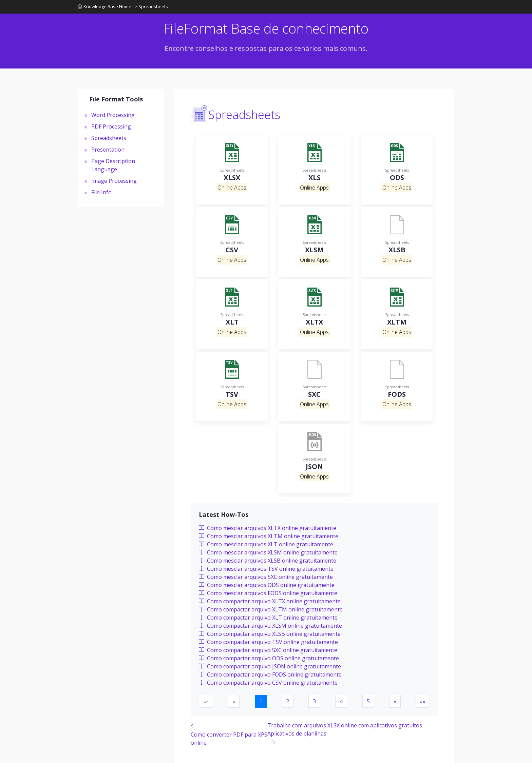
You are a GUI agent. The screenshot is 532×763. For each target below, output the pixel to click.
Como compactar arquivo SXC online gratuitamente (268, 650)
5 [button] (368, 701)
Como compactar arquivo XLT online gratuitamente (268, 617)
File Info (101, 192)
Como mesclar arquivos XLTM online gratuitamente (268, 536)
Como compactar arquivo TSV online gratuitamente (268, 642)
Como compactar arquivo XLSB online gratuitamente (270, 634)
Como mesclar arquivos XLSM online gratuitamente (268, 552)
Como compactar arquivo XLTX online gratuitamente (270, 601)
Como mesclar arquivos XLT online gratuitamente (266, 544)
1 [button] (260, 701)
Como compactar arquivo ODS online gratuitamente (269, 658)
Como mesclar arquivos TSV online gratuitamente (266, 568)
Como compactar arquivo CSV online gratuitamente (268, 682)
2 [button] (287, 701)
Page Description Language (113, 165)
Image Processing (114, 180)
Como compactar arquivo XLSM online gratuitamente (270, 625)
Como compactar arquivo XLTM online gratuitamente (271, 609)
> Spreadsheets (151, 6)
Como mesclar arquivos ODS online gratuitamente (267, 585)
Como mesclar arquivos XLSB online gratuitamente (267, 560)
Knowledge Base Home (104, 6)
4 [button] (341, 701)
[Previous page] (229, 734)
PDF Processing (111, 126)
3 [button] (314, 701)
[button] (395, 701)
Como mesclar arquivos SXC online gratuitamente (266, 577)
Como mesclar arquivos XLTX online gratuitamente (267, 528)
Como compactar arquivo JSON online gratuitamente (270, 666)
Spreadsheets (108, 138)
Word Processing (113, 115)
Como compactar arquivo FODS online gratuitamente (270, 674)
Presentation (108, 149)
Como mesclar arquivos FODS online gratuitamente (268, 593)
